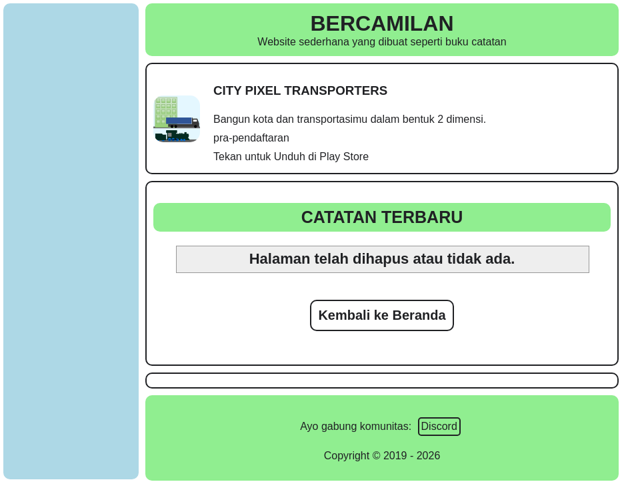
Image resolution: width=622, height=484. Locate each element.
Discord (439, 426)
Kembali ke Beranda (381, 315)
